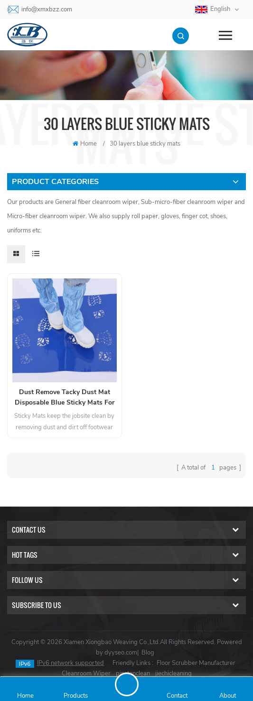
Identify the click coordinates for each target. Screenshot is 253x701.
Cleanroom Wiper (86, 673)
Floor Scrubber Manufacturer (196, 663)
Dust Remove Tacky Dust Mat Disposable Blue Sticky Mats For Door (64, 397)
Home (85, 143)
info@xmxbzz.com (46, 9)
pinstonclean (133, 673)
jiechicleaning (173, 673)
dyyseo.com (120, 652)
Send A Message (127, 684)
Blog (147, 652)
